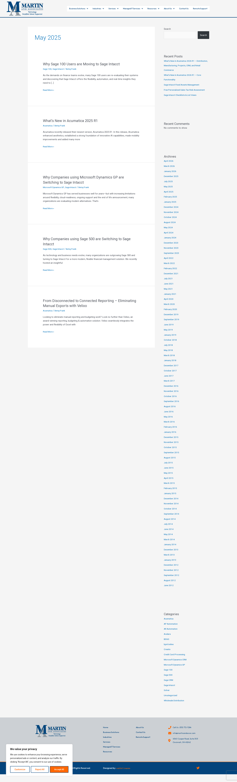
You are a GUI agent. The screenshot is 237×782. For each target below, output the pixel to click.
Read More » (49, 90)
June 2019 (169, 329)
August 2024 (170, 226)
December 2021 (171, 278)
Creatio (167, 653)
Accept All (59, 769)
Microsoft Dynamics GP (54, 187)
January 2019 (170, 339)
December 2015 (171, 441)
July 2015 (168, 467)
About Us (176, 8)
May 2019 (168, 334)
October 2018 (170, 344)
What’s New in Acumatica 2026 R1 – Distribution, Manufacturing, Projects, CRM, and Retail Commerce (185, 65)
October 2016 (170, 400)
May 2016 (168, 421)
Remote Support (214, 8)
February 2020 (171, 313)
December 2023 (171, 247)
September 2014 (172, 518)
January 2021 (170, 298)
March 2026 (169, 170)
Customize (20, 769)
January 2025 (170, 206)
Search (167, 29)
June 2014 (169, 533)
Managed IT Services (132, 8)
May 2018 (168, 354)
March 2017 (169, 385)
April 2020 (169, 303)
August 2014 (170, 523)
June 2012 (169, 590)
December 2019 (171, 319)
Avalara (167, 638)
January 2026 (170, 175)
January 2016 (170, 436)
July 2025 (168, 186)
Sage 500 (47, 249)
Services (107, 8)
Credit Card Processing (175, 659)
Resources (158, 8)
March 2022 (169, 267)
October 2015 (170, 451)
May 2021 (168, 293)
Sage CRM (169, 684)
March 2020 (169, 308)
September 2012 (172, 579)
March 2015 (169, 487)
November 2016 (172, 395)
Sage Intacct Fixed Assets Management (183, 84)
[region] (39, 760)
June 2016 (169, 416)
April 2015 (169, 482)
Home (106, 732)
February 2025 (171, 201)
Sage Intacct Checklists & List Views (182, 99)
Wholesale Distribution (175, 705)
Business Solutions (66, 8)
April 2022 (169, 262)
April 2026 (169, 165)
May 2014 (168, 538)
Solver (167, 694)
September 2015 (172, 457)
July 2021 (168, 283)
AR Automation (171, 633)
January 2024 (170, 242)
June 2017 (169, 380)
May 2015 (168, 477)
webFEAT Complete (126, 775)
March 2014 (169, 544)
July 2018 (168, 349)
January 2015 (170, 498)
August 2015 (170, 462)
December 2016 (171, 390)
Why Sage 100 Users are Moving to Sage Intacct (84, 64)
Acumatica (48, 125)
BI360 (166, 643)
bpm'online (169, 648)
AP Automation (171, 628)
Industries (89, 8)
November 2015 (172, 446)
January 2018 (170, 364)
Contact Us (194, 8)
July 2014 (168, 528)
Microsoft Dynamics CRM (176, 664)
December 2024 (171, 211)
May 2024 (168, 232)
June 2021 (169, 288)
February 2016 (171, 431)
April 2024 (169, 237)
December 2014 (171, 503)
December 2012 (171, 569)
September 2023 (172, 257)
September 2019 (172, 324)
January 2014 (170, 549)
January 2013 (170, 564)
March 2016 (169, 426)
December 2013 (171, 554)
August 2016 (170, 411)
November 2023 (172, 252)
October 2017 (170, 375)
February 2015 (171, 492)
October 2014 (170, 513)
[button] (66, 8)
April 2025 (169, 196)
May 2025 (168, 191)
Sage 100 (47, 69)
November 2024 (172, 216)
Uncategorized (171, 700)
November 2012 (172, 574)
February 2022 (171, 273)
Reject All (39, 769)
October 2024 (170, 221)
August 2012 (170, 585)
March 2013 (169, 559)
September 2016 (172, 405)
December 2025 (171, 180)
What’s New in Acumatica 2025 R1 (72, 120)
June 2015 (169, 472)
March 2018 (169, 359)
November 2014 (172, 508)
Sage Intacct (59, 69)
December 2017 (171, 370)
